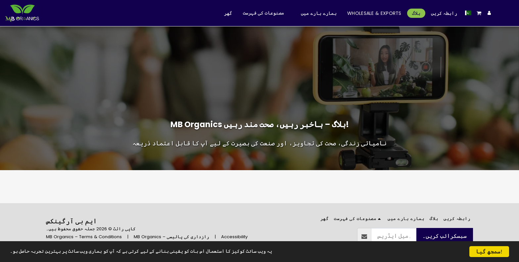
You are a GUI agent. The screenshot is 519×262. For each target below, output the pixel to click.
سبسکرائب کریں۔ (444, 236)
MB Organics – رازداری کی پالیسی (171, 237)
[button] (479, 13)
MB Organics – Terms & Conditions (84, 237)
